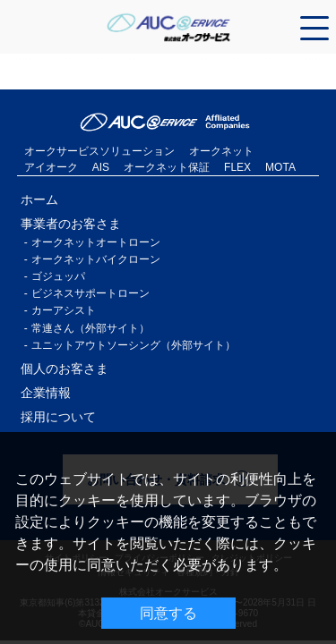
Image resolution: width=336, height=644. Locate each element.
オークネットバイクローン (95, 259)
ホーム (39, 199)
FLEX (237, 167)
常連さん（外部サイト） (90, 328)
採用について (58, 417)
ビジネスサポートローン (90, 293)
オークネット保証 (167, 167)
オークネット (221, 151)
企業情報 (46, 393)
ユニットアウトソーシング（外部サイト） (133, 345)
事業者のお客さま (71, 223)
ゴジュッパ (58, 276)
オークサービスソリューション (99, 151)
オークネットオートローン (95, 242)
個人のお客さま (64, 368)
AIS (100, 167)
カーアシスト (63, 310)
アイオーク (51, 167)
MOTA (280, 167)
